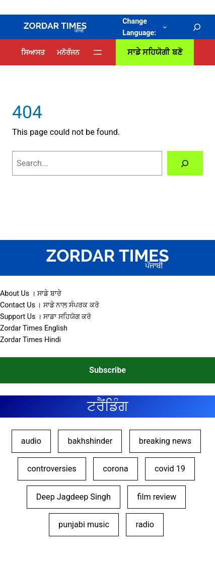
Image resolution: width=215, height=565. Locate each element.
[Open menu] (98, 52)
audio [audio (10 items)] (31, 441)
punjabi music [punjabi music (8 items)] (83, 524)
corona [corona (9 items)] (115, 468)
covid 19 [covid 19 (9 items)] (170, 468)
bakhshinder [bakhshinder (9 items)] (90, 441)
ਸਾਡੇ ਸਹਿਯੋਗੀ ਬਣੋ (154, 52)
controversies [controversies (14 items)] (52, 468)
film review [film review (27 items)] (156, 497)
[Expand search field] (197, 27)
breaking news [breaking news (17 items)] (165, 441)
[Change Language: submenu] (165, 27)
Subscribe (107, 370)
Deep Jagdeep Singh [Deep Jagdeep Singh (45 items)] (73, 497)
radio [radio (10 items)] (145, 524)
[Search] (185, 163)
